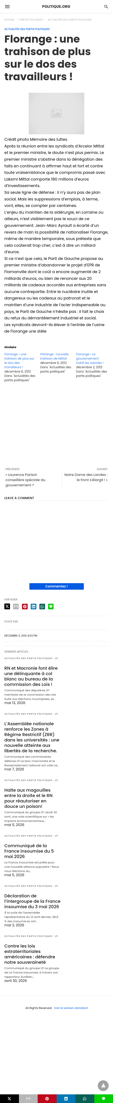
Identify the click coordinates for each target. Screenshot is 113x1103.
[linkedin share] (33, 606)
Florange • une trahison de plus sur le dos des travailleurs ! (19, 360)
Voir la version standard (71, 1008)
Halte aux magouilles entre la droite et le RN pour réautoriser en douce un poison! (28, 798)
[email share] (16, 606)
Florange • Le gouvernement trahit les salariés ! (89, 358)
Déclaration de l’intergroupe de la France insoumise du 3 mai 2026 (32, 901)
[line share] (51, 606)
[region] (56, 424)
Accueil (9, 19)
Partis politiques (31, 19)
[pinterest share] (25, 606)
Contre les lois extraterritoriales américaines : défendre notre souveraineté (29, 954)
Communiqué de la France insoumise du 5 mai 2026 (29, 851)
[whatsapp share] (42, 606)
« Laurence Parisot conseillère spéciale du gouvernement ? (25, 480)
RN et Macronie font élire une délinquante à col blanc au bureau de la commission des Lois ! (31, 676)
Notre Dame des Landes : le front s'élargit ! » (86, 477)
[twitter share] (7, 606)
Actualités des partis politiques (70, 19)
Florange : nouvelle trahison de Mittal (54, 356)
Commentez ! (56, 586)
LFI (56, 658)
